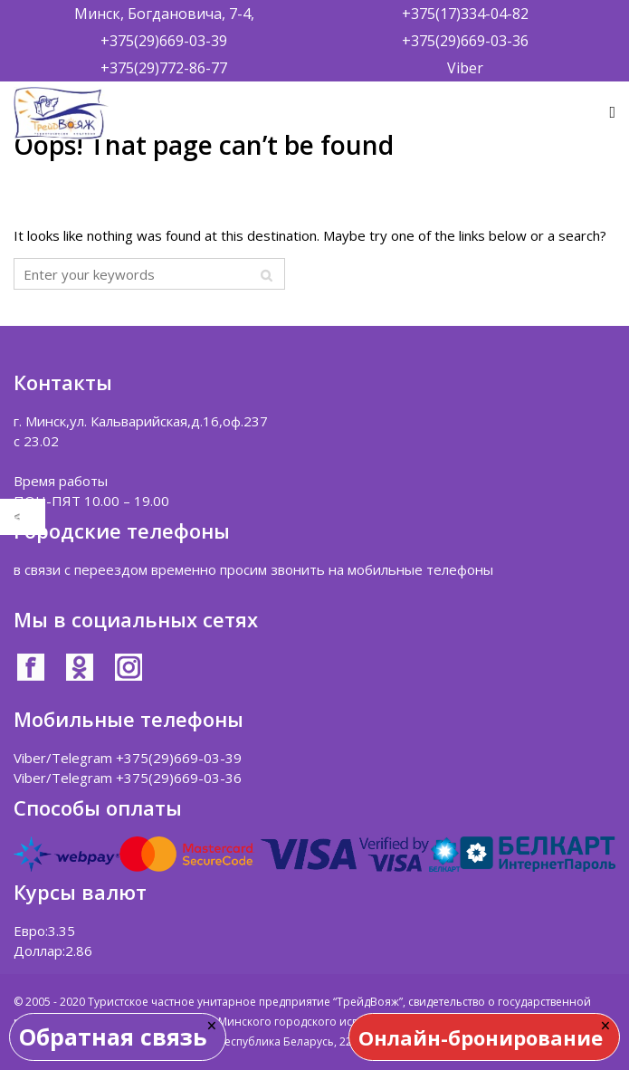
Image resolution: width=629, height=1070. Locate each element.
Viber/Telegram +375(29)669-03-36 (128, 778)
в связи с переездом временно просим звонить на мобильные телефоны (253, 569)
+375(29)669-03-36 (465, 41)
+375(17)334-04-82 (465, 14)
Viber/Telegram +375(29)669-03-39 (128, 758)
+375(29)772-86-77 (163, 68)
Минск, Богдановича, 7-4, (164, 14)
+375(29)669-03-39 (163, 41)
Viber (465, 68)
